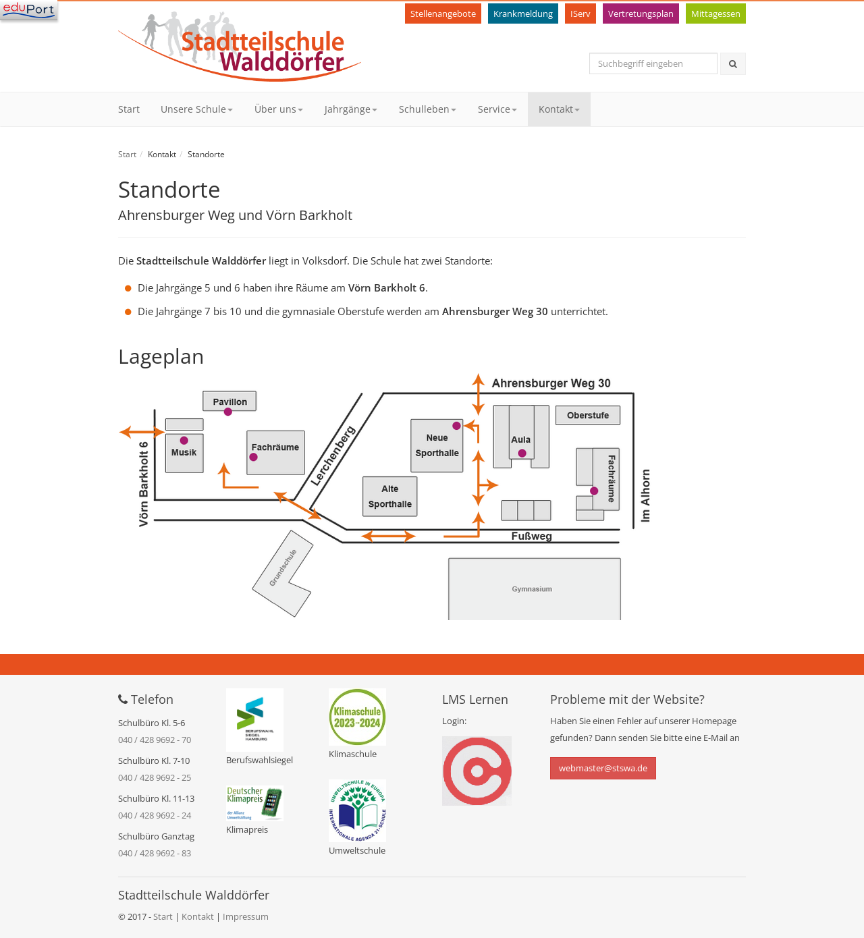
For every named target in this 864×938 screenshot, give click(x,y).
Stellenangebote (443, 13)
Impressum (246, 916)
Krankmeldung (523, 13)
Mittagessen (715, 13)
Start (129, 109)
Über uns (278, 109)
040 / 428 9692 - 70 (154, 740)
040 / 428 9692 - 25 (154, 777)
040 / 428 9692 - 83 (154, 853)
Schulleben (427, 109)
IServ (580, 13)
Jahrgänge (351, 109)
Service (497, 109)
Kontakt (559, 109)
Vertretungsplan (641, 13)
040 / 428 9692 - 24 (154, 815)
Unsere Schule (197, 109)
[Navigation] (28, 10)
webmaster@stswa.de (603, 768)
